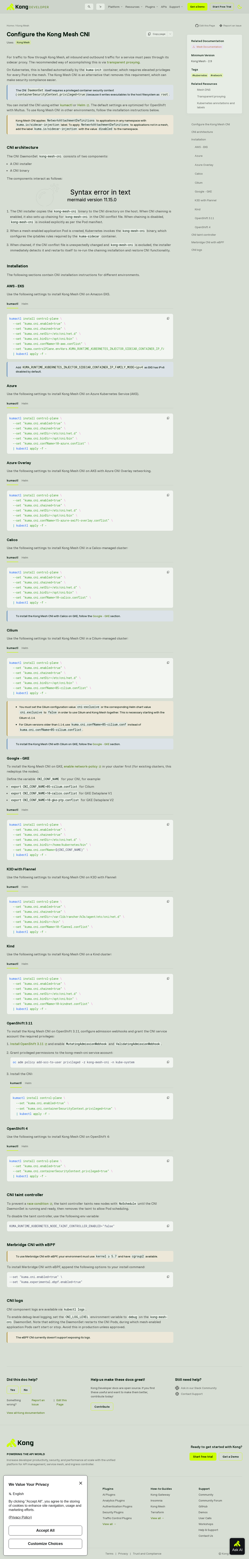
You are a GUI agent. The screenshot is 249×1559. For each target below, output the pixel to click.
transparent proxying (123, 62)
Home (10, 25)
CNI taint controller (203, 235)
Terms (109, 1553)
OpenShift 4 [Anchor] (17, 1128)
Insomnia (156, 1500)
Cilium (199, 182)
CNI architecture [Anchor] (22, 147)
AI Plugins (109, 1494)
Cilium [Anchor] (12, 630)
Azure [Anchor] (12, 385)
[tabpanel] (90, 336)
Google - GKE (101, 616)
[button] (168, 318)
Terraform (157, 1512)
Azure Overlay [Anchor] (19, 462)
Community (206, 1494)
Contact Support (189, 1394)
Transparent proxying (211, 96)
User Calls (205, 1518)
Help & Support (208, 1530)
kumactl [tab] (12, 304)
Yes (12, 1390)
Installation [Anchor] (17, 265)
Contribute (102, 1407)
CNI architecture (202, 132)
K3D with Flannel (205, 200)
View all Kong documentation (26, 1413)
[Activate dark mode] (239, 6)
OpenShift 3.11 (204, 218)
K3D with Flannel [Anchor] (21, 869)
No (26, 1390)
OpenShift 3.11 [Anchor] (19, 1023)
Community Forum (210, 1500)
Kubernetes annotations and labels (216, 105)
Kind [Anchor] (10, 946)
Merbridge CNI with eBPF (207, 242)
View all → (109, 1524)
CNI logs (196, 250)
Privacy (123, 1553)
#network (216, 75)
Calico (199, 173)
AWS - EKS (201, 147)
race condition (38, 1203)
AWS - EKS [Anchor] (15, 286)
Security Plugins (113, 1512)
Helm (81, 105)
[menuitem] (115, 7)
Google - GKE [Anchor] (18, 758)
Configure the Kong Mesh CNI (210, 124)
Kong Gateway (160, 1494)
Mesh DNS (204, 90)
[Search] (89, 6)
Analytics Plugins (114, 1500)
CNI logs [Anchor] (15, 1300)
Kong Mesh (22, 25)
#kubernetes (199, 75)
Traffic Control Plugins (117, 1518)
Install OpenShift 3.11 (26, 1044)
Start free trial (203, 1456)
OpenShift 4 (202, 227)
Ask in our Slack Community (196, 1388)
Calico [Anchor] (12, 539)
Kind (197, 209)
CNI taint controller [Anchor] (25, 1194)
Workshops (206, 1524)
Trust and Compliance (147, 1553)
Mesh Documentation (207, 46)
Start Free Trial (222, 6)
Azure (199, 156)
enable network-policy (80, 766)
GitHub (203, 1506)
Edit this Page (62, 1402)
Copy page (156, 34)
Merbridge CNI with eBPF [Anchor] (31, 1244)
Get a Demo (197, 6)
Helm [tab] (25, 304)
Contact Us (206, 1536)
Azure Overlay (204, 165)
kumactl (66, 105)
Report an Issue (38, 1402)
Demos (203, 1512)
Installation (198, 139)
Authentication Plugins (117, 1506)
